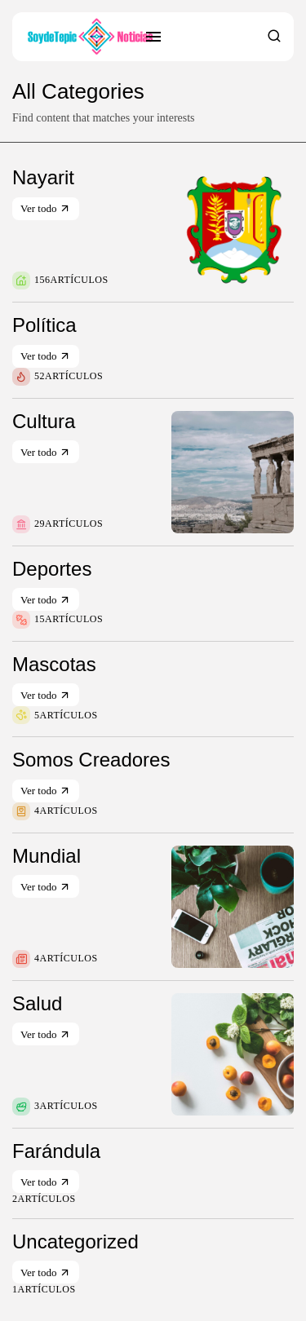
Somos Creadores (91, 760)
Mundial (46, 856)
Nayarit (43, 177)
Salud (37, 1003)
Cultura (43, 421)
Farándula (56, 1151)
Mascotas (54, 664)
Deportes (51, 569)
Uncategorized (75, 1241)
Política (44, 325)
